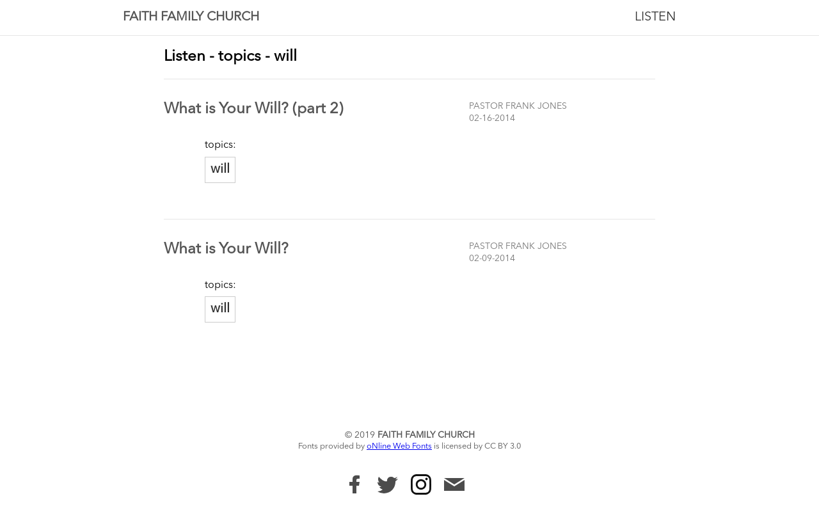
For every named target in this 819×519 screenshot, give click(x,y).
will (220, 169)
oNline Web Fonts (399, 446)
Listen (655, 17)
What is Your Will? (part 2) (253, 109)
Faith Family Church (191, 17)
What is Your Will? (226, 249)
